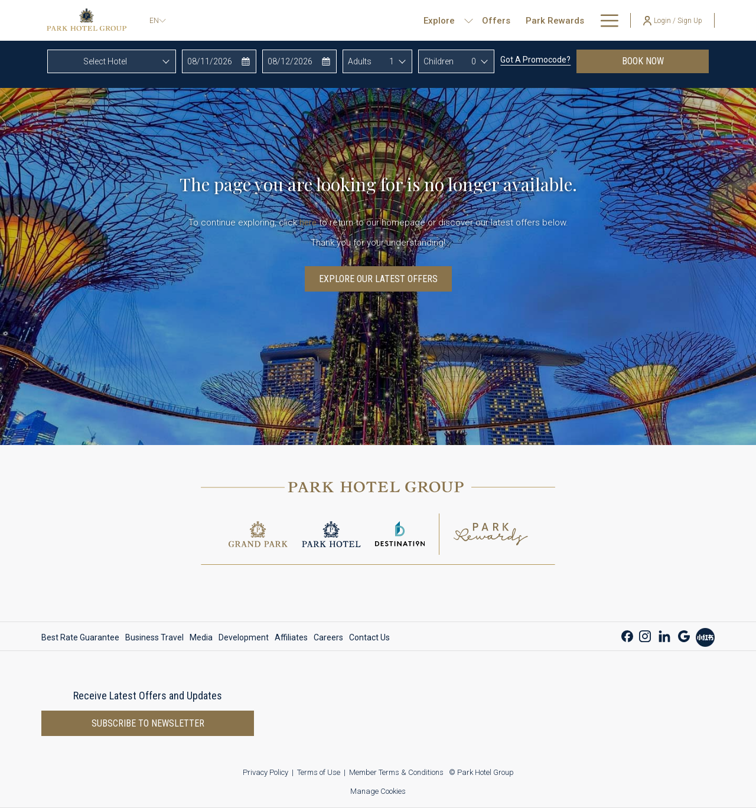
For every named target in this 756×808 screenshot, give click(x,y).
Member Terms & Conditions (396, 772)
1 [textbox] (391, 61)
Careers (328, 637)
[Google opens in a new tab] (684, 634)
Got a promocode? (535, 59)
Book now (665, 61)
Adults (360, 61)
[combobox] (111, 61)
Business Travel (154, 637)
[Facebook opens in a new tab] (627, 634)
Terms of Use (318, 772)
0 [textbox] (473, 61)
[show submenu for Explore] (430, 20)
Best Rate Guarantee (80, 637)
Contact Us (369, 637)
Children (438, 61)
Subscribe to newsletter (148, 723)
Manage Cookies (378, 791)
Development (244, 637)
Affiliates (291, 637)
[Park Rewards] (517, 20)
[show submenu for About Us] (612, 20)
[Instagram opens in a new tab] (645, 634)
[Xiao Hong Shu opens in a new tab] (705, 636)
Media (201, 637)
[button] (219, 61)
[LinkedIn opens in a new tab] (664, 634)
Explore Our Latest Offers (378, 278)
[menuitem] (81, 637)
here (308, 222)
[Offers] (458, 20)
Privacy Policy (265, 772)
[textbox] (111, 61)
